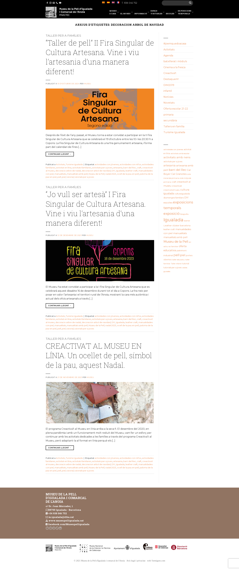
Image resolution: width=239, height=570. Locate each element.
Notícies (168, 96)
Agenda (168, 55)
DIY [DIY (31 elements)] (186, 197)
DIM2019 (168, 85)
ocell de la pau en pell (128, 174)
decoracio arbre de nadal (68, 171)
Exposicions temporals (185, 12)
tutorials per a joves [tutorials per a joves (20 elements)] (172, 267)
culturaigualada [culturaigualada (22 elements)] (182, 194)
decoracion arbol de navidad (96, 171)
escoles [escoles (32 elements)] (167, 202)
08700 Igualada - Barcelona (64, 509)
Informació (141, 13)
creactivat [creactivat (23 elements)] (177, 186)
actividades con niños (130, 164)
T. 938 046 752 (129, 3)
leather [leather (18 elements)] (187, 221)
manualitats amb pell (77, 174)
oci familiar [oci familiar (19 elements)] (173, 246)
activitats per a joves (102, 168)
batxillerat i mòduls (175, 61)
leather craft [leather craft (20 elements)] (169, 229)
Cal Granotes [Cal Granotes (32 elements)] (178, 173)
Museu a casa (114, 12)
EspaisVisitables (157, 12)
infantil (167, 90)
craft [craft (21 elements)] (174, 182)
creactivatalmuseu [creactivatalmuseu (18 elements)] (171, 190)
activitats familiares (81, 168)
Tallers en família (173, 126)
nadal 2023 (110, 174)
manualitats (60, 174)
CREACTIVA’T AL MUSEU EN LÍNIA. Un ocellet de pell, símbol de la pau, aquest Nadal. (99, 355)
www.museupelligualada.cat (66, 520)
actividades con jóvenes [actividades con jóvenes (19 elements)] (173, 149)
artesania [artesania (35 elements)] (169, 165)
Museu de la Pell (96, 174)
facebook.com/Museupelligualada (68, 524)
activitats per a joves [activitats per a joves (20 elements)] (172, 161)
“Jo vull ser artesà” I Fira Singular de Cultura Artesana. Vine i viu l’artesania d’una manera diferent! (96, 208)
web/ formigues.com (156, 560)
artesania (117, 168)
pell (59, 177)
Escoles (171, 13)
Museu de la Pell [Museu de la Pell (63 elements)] (175, 241)
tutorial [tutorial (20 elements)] (185, 263)
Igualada (120, 171)
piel (64, 177)
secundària (170, 120)
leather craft (131, 171)
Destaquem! (170, 79)
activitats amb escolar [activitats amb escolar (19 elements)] (180, 153)
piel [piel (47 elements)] (182, 255)
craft (139, 168)
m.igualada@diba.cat (61, 517)
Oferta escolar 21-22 (175, 108)
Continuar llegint (59, 154)
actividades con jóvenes (107, 164)
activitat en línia (63, 168)
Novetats (169, 102)
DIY (113, 171)
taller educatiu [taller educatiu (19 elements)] (178, 260)
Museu (87, 84)
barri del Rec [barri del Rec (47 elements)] (177, 170)
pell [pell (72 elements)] (176, 255)
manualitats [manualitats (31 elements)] (180, 233)
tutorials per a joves (84, 177)
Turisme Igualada (74, 164)
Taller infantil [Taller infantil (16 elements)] (176, 264)
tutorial (70, 177)
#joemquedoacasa (174, 43)
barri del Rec (129, 168)
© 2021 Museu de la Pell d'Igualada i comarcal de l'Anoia (99, 560)
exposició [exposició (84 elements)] (171, 213)
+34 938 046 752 (57, 513)
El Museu (126, 13)
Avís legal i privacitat (136, 560)
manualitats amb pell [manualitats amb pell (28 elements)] (175, 237)
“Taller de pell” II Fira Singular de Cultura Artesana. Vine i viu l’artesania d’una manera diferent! (100, 57)
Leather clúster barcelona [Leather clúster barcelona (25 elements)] (176, 225)
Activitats (60, 164)
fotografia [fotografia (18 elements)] (184, 214)
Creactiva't (169, 73)
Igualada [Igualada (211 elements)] (173, 219)
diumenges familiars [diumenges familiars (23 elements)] (173, 197)
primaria (168, 114)
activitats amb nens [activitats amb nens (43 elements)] (176, 157)
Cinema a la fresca (174, 67)
